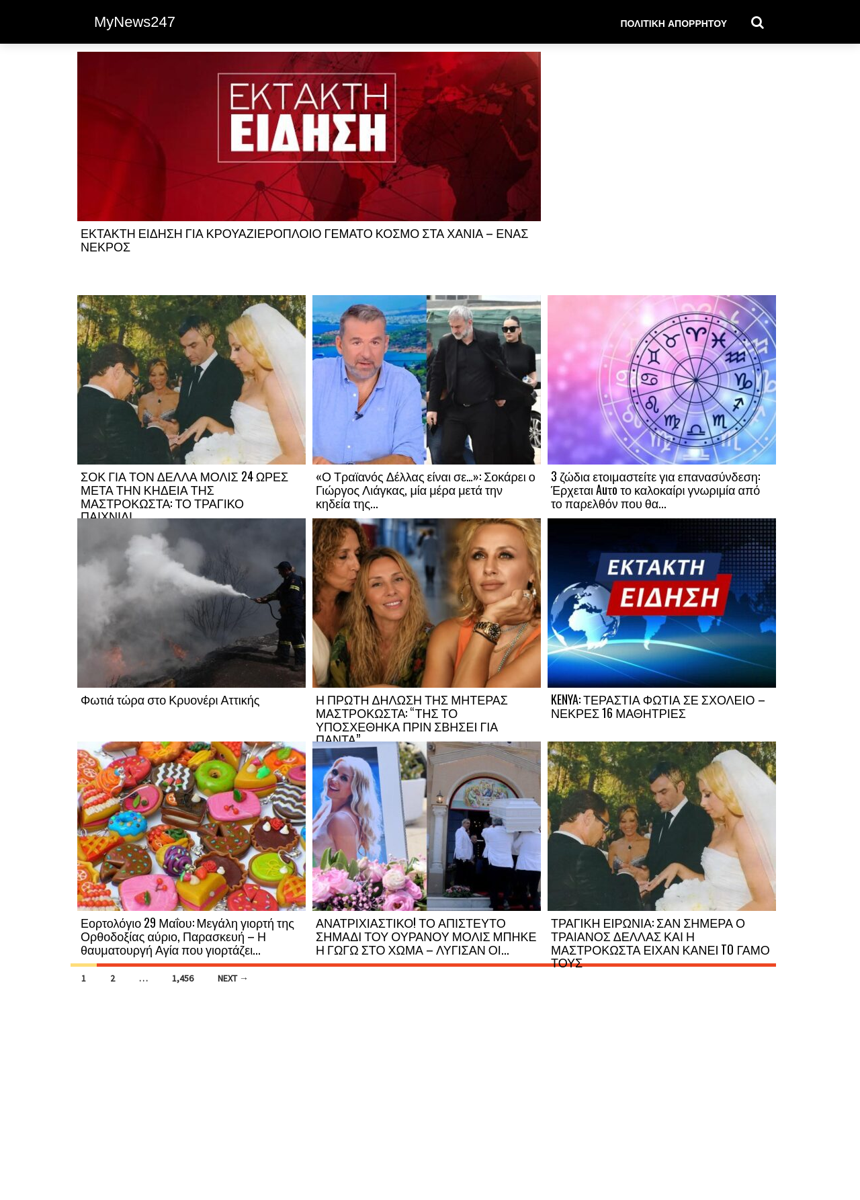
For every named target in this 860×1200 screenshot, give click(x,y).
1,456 (183, 978)
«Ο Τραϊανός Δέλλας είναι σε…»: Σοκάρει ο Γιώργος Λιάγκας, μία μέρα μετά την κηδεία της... (425, 489)
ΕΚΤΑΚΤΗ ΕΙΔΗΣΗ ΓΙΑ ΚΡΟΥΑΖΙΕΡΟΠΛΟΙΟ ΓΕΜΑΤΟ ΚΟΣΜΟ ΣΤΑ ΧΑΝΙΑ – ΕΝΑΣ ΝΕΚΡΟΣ (304, 239)
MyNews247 (134, 21)
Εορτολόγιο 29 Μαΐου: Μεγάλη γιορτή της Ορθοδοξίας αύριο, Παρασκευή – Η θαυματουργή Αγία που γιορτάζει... (187, 936)
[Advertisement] (662, 173)
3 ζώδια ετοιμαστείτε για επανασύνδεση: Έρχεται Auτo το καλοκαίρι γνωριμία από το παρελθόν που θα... (655, 489)
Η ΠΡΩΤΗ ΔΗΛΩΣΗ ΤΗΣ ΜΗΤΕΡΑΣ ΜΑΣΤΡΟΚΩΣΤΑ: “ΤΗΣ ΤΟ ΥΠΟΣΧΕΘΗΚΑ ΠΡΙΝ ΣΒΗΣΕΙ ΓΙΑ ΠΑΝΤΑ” (412, 719)
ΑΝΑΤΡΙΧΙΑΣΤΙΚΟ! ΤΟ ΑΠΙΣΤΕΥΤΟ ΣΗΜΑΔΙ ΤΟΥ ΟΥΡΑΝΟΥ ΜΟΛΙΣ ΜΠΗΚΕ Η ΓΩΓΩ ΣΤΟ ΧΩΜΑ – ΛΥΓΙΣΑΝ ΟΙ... (426, 936)
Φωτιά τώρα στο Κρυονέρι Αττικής (170, 699)
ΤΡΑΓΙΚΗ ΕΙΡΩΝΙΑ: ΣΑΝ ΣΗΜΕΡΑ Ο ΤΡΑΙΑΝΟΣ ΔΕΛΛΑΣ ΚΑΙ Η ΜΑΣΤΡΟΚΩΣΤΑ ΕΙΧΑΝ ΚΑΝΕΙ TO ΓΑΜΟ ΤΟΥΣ (660, 942)
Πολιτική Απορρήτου (673, 22)
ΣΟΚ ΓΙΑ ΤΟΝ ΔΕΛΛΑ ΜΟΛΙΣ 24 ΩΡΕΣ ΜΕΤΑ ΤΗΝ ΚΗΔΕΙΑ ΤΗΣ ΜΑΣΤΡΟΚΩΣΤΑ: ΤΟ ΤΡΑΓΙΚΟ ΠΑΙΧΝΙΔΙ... (184, 495)
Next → (233, 978)
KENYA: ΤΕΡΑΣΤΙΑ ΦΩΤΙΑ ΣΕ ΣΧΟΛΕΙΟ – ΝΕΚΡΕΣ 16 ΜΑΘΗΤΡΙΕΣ (658, 705)
